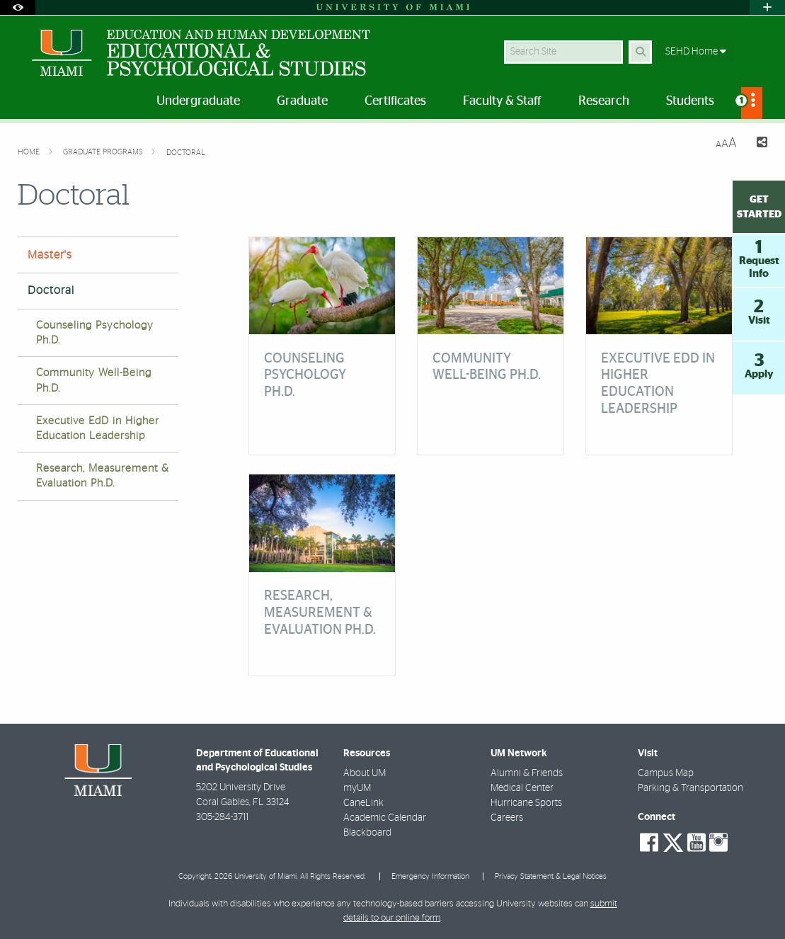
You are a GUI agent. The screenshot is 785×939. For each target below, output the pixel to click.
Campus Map (666, 773)
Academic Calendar (384, 818)
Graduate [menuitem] (302, 101)
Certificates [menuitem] (395, 101)
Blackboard (367, 833)
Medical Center (522, 788)
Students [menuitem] (690, 101)
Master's (50, 255)
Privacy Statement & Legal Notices (551, 876)
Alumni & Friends (527, 773)
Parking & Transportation (690, 788)
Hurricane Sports (526, 803)
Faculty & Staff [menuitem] (502, 101)
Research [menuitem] (603, 101)
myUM (357, 788)
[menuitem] (751, 103)
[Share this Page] (757, 144)
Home (30, 152)
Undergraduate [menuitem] (198, 101)
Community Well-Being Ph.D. (93, 380)
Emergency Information (430, 876)
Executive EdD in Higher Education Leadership (97, 428)
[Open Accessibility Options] (17, 7)
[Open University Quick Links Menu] (767, 7)
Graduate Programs (104, 152)
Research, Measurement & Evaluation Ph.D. (102, 476)
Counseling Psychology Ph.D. (95, 333)
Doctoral (185, 152)
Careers (507, 818)
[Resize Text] (726, 143)
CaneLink (363, 803)
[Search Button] (640, 52)
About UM (364, 773)
